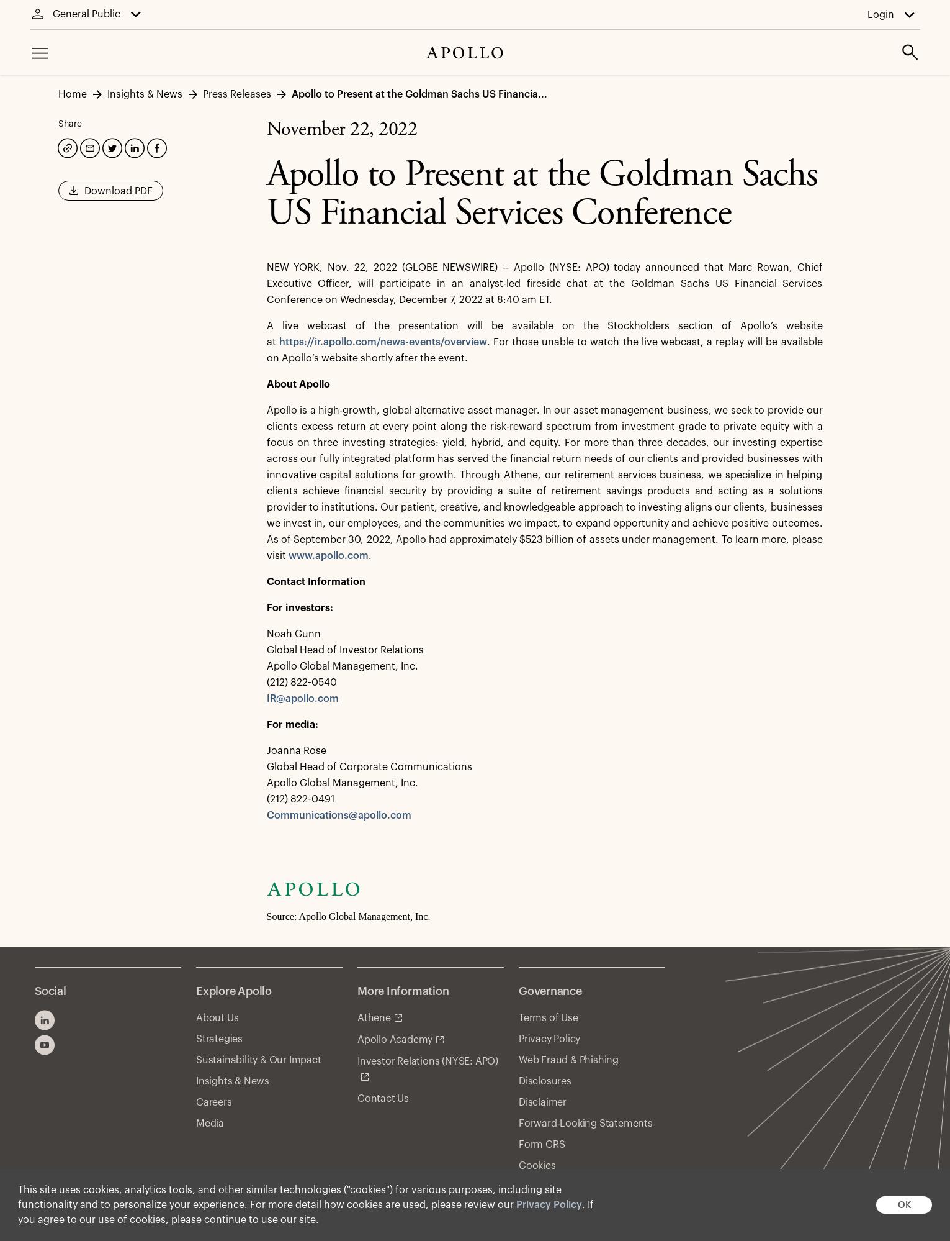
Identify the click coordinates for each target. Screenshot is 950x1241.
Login (880, 15)
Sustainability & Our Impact (258, 1060)
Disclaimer (543, 1102)
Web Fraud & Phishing (569, 1060)
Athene (374, 1018)
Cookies (537, 1166)
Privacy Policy (549, 1205)
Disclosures (545, 1081)
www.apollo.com (329, 556)
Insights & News (232, 1081)
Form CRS (542, 1145)
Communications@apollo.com (339, 816)
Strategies (219, 1039)
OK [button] (904, 1205)
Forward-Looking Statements (586, 1124)
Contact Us (383, 1099)
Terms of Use (548, 1018)
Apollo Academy (394, 1040)
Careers (214, 1102)
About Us (217, 1018)
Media (210, 1124)
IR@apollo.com (303, 699)
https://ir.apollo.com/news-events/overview (383, 342)
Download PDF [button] (110, 195)
